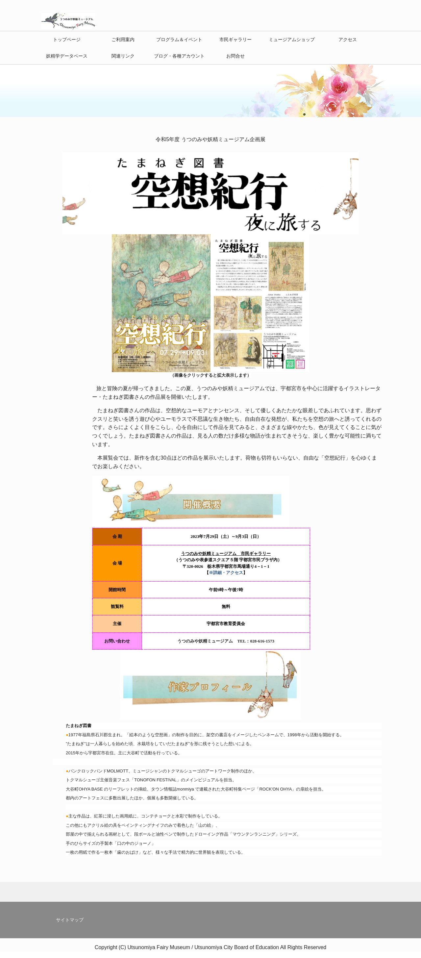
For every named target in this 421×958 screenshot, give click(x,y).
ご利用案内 (123, 39)
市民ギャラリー (235, 39)
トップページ (67, 39)
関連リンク (123, 56)
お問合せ (235, 56)
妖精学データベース (66, 56)
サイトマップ (70, 919)
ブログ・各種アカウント (179, 56)
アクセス (347, 39)
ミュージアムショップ (292, 39)
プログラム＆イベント (179, 39)
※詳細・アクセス (226, 572)
